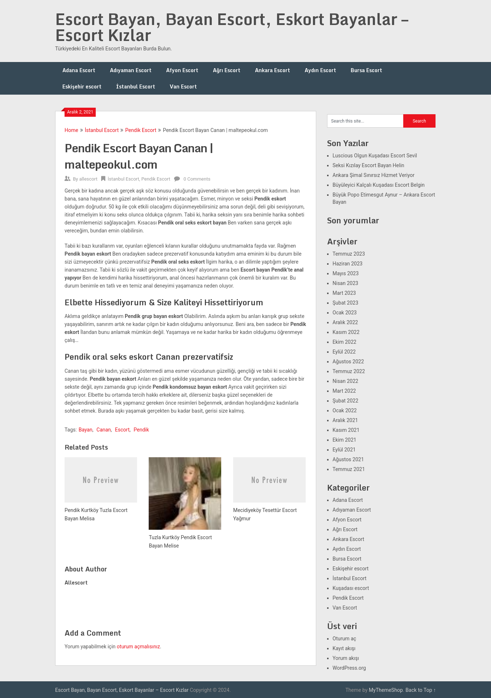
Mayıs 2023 (346, 273)
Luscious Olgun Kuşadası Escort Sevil (375, 155)
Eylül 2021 (344, 450)
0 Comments (196, 179)
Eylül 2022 (344, 352)
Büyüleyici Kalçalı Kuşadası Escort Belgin (379, 185)
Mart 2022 (344, 391)
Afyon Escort (182, 70)
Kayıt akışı (344, 648)
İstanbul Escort (135, 86)
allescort (88, 179)
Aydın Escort (320, 70)
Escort (122, 430)
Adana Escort (78, 70)
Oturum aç (344, 638)
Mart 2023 (344, 293)
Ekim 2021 (344, 440)
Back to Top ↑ (420, 690)
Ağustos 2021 (348, 459)
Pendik (141, 430)
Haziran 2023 (348, 264)
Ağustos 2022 (348, 361)
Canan (103, 430)
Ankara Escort (272, 70)
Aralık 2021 (345, 420)
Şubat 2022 (345, 401)
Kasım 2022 (346, 332)
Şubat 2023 (345, 303)
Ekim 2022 (344, 342)
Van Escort (183, 86)
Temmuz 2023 (349, 254)
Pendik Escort (140, 130)
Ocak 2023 (345, 312)
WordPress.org (349, 668)
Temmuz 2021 (349, 469)
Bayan (85, 430)
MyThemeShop (386, 690)
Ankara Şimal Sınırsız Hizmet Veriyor (373, 175)
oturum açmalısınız (138, 646)
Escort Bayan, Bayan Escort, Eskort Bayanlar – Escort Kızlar (231, 27)
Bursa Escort (366, 70)
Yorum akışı (346, 658)
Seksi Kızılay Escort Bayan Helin (368, 165)
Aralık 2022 (345, 322)
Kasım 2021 (346, 430)
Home (71, 130)
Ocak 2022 (345, 410)
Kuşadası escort (351, 588)
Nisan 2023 (345, 283)
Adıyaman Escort (131, 70)
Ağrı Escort (226, 70)
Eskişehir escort (82, 86)
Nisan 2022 (345, 381)
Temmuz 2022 (349, 371)
